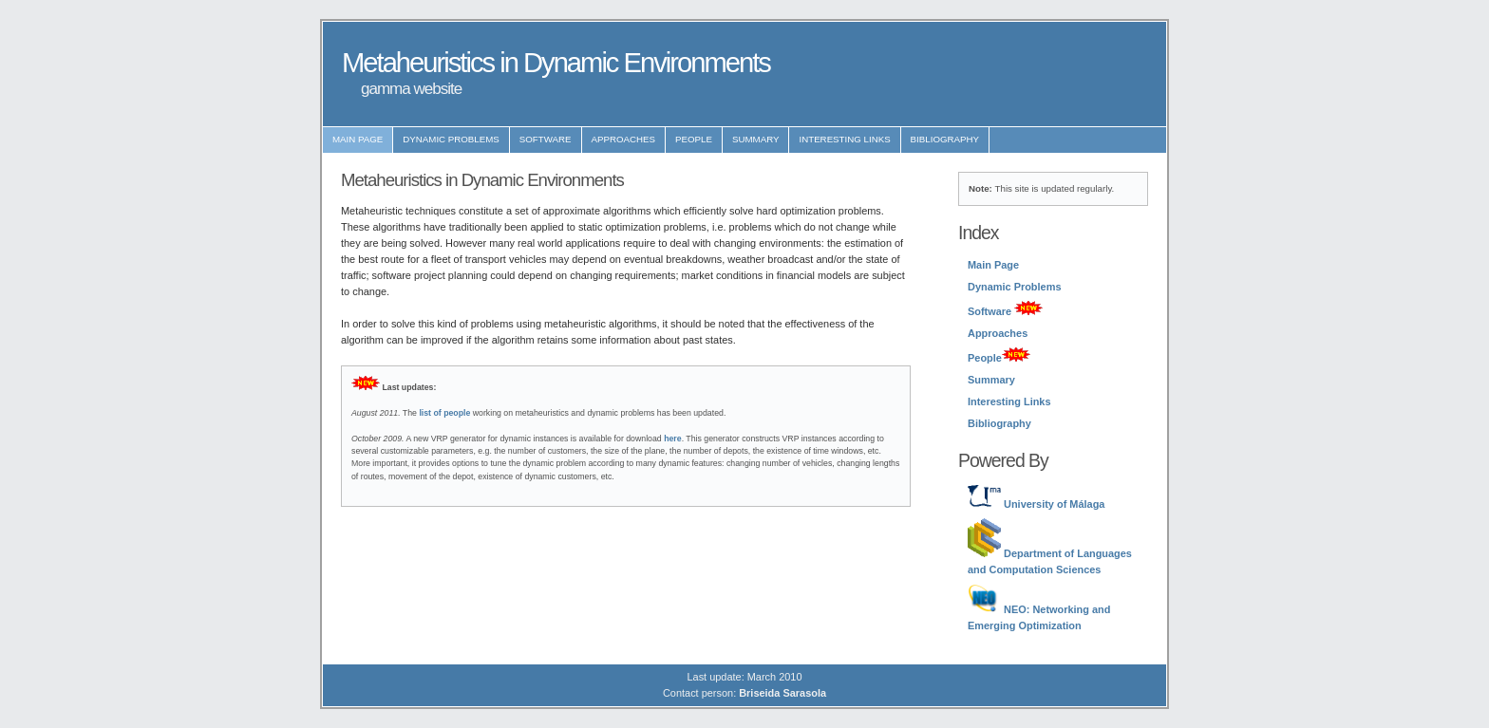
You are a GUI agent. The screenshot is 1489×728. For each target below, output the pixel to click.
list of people (444, 413)
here (672, 438)
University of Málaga (1036, 504)
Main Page (357, 139)
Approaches (624, 139)
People (693, 139)
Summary (756, 139)
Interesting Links (844, 139)
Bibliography (945, 139)
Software (545, 139)
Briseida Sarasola (782, 693)
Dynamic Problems (451, 139)
